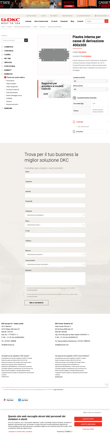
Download (64, 21)
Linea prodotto (30, 260)
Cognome (28, 181)
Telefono (28, 241)
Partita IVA (28, 201)
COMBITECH (8, 47)
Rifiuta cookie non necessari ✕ (92, 412)
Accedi (43, 16)
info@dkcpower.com (62, 345)
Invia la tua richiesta (36, 303)
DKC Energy (54, 16)
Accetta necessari (88, 424)
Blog (72, 21)
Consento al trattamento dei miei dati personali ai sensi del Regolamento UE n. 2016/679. (51, 289)
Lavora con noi (31, 16)
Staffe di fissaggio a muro (14, 95)
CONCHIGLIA (8, 51)
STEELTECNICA (9, 66)
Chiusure (9, 101)
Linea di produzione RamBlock (22, 26)
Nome (27, 171)
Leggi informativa (32, 290)
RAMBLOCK (8, 74)
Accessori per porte (12, 104)
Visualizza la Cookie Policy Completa (20, 431)
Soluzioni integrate (83, 16)
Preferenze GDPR (88, 429)
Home (3, 26)
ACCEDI (46, 94)
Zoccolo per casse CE (12, 89)
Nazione (28, 250)
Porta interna (10, 80)
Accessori (42, 26)
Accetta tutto (88, 419)
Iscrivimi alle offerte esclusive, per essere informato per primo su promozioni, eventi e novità (52, 295)
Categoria (28, 211)
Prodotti (54, 21)
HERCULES (8, 62)
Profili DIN (9, 98)
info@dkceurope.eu (7, 345)
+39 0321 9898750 (83, 341)
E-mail (27, 231)
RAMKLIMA (8, 108)
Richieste (28, 270)
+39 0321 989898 (10, 341)
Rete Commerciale (41, 21)
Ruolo (27, 221)
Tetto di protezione (12, 92)
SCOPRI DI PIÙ (5, 376)
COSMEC (7, 55)
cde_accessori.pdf (82, 126)
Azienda (28, 21)
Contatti (80, 21)
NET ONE (7, 58)
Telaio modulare (11, 83)
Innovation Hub (67, 16)
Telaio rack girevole (12, 86)
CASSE (35, 26)
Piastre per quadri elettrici (55, 26)
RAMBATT (8, 70)
